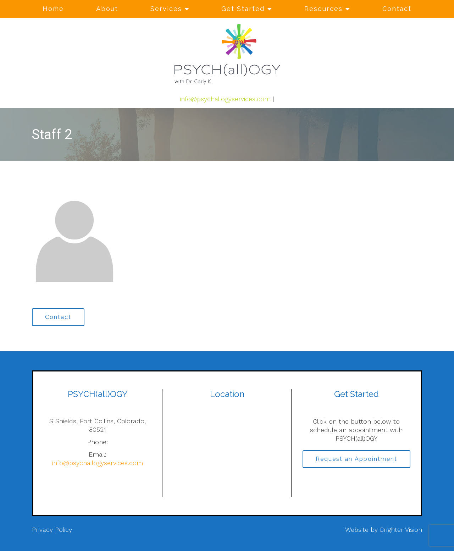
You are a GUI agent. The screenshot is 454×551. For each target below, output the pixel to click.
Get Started (243, 8)
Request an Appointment (356, 459)
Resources (323, 8)
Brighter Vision (401, 529)
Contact (396, 8)
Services (166, 8)
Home (53, 8)
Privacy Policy (52, 529)
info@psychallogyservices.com (225, 99)
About (107, 8)
